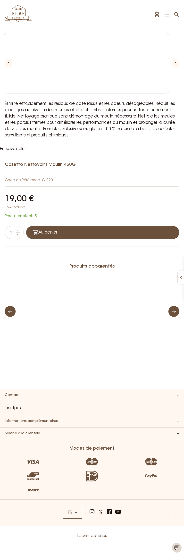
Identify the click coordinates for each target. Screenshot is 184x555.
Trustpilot (14, 408)
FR (72, 512)
